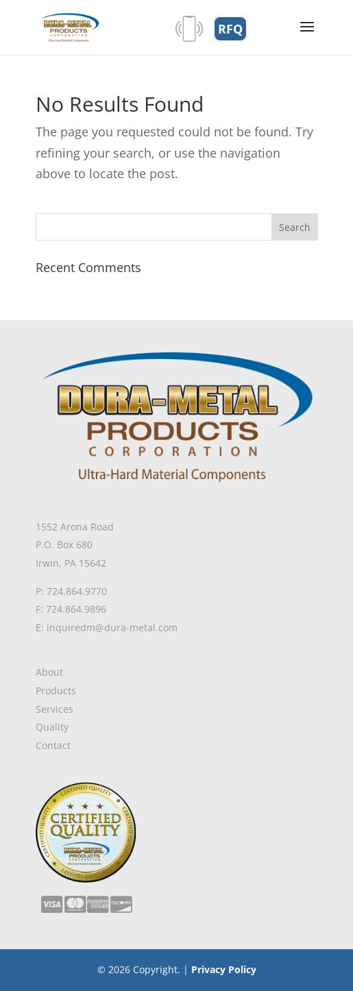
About (49, 671)
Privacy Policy (223, 969)
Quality (52, 726)
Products (56, 690)
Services (54, 708)
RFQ (230, 29)
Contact (53, 745)
